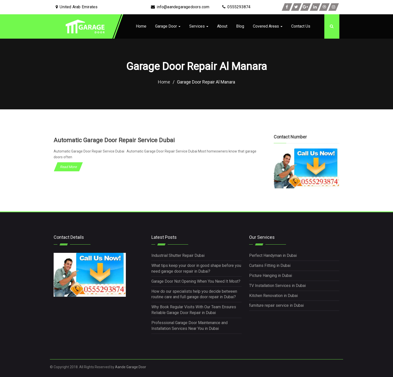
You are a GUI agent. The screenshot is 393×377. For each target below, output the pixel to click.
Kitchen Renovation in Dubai (273, 295)
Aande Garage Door (130, 367)
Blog (240, 26)
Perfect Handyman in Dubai (273, 255)
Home (141, 26)
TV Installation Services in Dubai (277, 285)
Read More (68, 167)
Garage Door (167, 26)
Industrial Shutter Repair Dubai (178, 255)
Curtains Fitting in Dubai (269, 265)
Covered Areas (267, 26)
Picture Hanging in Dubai (270, 275)
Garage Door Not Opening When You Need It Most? (195, 281)
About (222, 26)
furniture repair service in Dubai (276, 305)
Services (198, 26)
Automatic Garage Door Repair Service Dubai (114, 140)
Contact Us (300, 26)
